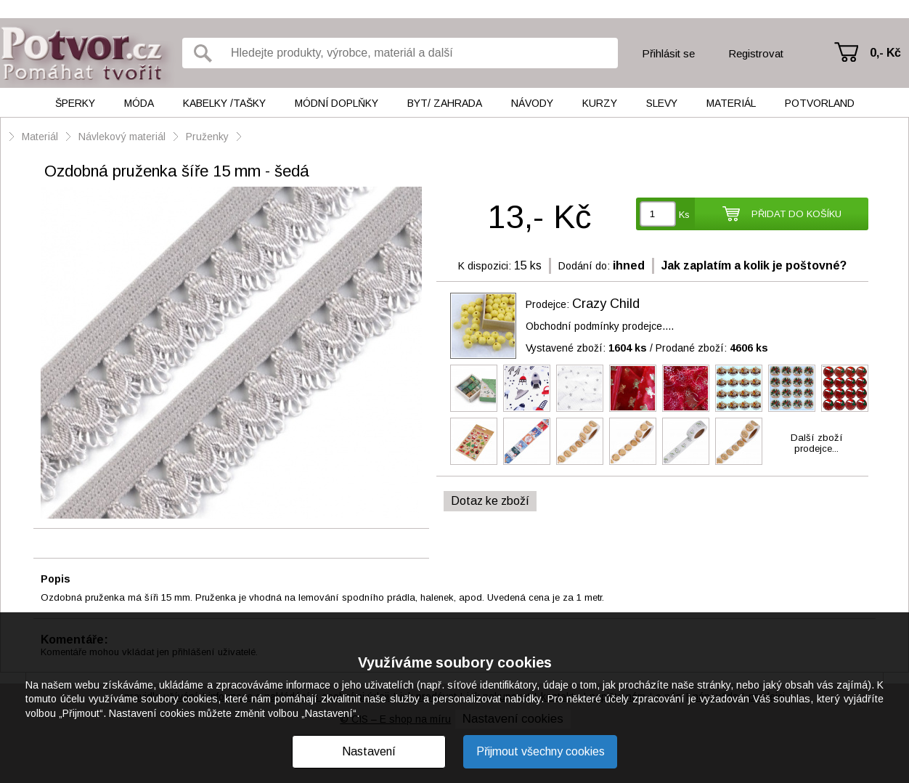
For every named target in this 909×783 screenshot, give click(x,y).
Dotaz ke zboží (490, 501)
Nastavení (369, 751)
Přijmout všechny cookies (540, 751)
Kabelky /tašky (224, 103)
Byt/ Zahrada (444, 103)
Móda (139, 103)
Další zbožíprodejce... (817, 443)
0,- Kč (885, 52)
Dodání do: (584, 266)
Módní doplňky (336, 103)
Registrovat (755, 53)
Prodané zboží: (712, 348)
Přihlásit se (668, 53)
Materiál (731, 103)
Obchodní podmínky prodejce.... (600, 326)
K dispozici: (484, 266)
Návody (532, 103)
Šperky (75, 103)
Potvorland (820, 103)
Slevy (661, 103)
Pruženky (209, 136)
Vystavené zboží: (586, 348)
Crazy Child (606, 303)
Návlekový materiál (122, 136)
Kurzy (599, 103)
